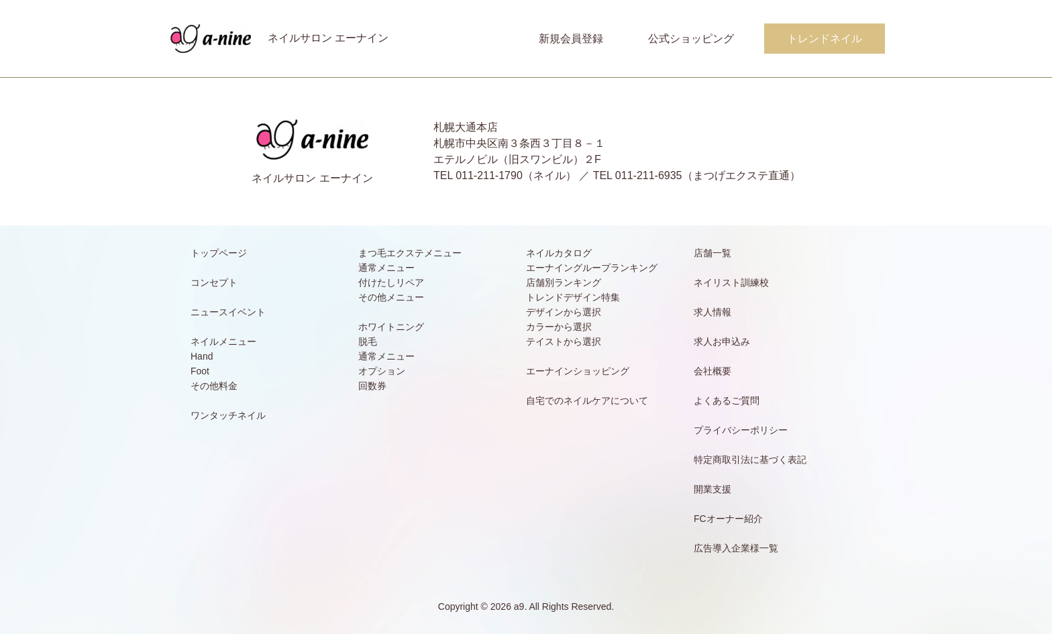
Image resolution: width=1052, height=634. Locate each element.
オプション (381, 371)
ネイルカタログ (559, 253)
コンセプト (214, 282)
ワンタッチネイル (228, 415)
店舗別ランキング (563, 282)
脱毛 (367, 341)
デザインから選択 (563, 312)
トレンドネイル (824, 38)
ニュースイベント (228, 312)
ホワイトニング (391, 326)
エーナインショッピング (577, 371)
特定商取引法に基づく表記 (750, 459)
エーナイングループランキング (592, 267)
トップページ (219, 253)
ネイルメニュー (223, 341)
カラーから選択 (559, 326)
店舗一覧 (712, 253)
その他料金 (214, 385)
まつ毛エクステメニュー (410, 253)
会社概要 (712, 371)
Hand (202, 356)
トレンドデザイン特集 (573, 297)
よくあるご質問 (726, 400)
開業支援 (712, 489)
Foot (200, 371)
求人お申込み (722, 341)
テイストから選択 (563, 341)
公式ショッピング (691, 38)
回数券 (372, 385)
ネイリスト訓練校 (731, 282)
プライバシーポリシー (741, 430)
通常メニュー (386, 267)
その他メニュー (391, 297)
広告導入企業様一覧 (736, 548)
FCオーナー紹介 (728, 518)
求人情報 (712, 312)
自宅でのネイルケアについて (587, 400)
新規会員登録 (571, 38)
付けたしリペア (391, 282)
